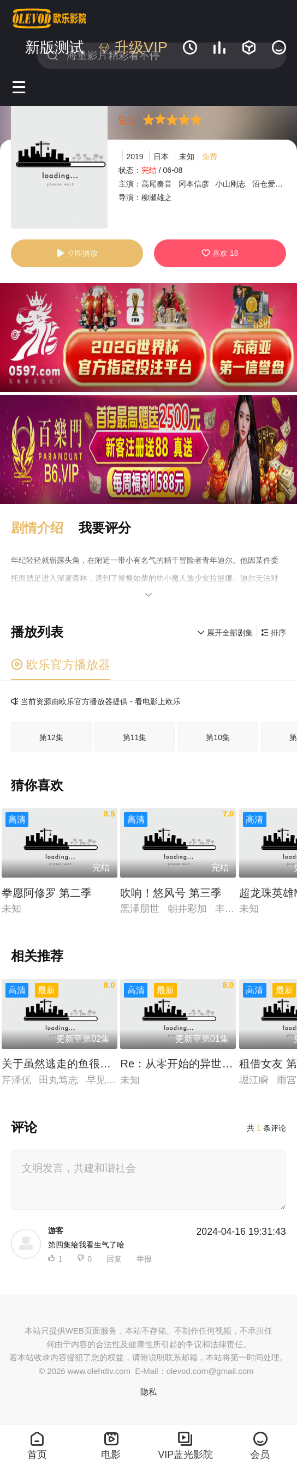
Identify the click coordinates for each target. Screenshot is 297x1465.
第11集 (135, 737)
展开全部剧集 (225, 632)
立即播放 (77, 253)
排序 (273, 632)
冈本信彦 (194, 183)
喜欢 (219, 253)
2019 (135, 156)
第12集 (51, 737)
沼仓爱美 (267, 183)
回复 (114, 1258)
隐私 (148, 1391)
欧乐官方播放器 (60, 664)
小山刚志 (230, 183)
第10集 (218, 737)
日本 (161, 156)
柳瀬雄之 (156, 197)
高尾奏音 (156, 183)
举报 (144, 1258)
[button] (44, 528)
